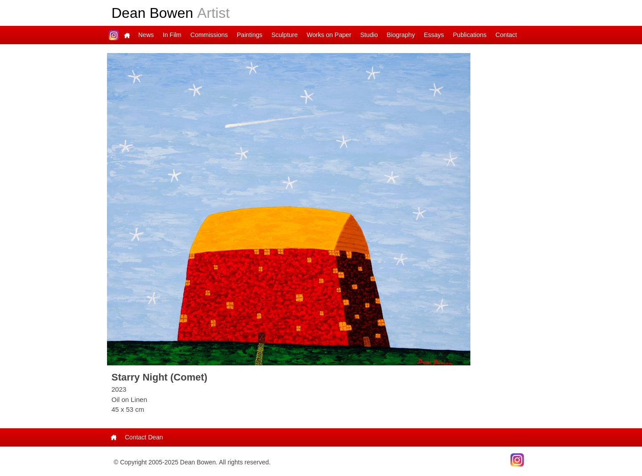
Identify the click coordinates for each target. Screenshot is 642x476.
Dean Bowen (170, 13)
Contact (506, 34)
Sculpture (285, 34)
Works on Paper (329, 34)
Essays (434, 34)
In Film (172, 34)
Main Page (127, 35)
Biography (401, 34)
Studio (369, 34)
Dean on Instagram (113, 35)
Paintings (250, 34)
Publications (470, 34)
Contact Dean (144, 437)
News (146, 34)
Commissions (209, 34)
